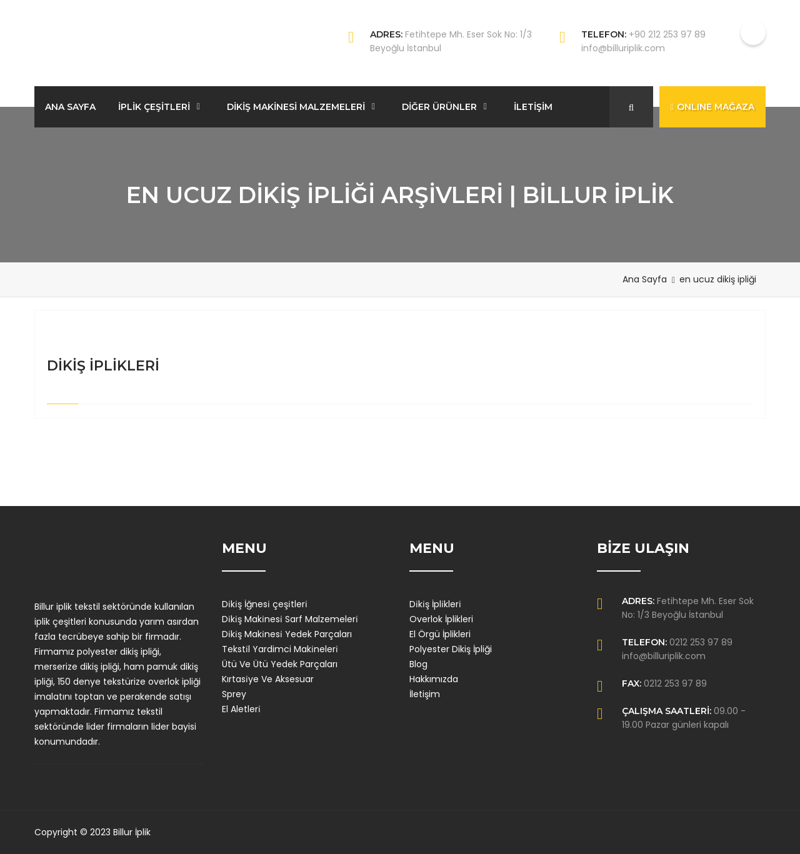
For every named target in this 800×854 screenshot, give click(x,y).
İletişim (424, 694)
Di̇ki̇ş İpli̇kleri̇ (435, 604)
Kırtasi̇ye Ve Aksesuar (268, 679)
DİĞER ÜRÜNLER (439, 106)
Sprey (234, 694)
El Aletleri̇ (241, 709)
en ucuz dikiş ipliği (717, 279)
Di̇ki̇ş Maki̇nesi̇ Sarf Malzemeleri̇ (290, 619)
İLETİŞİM (533, 106)
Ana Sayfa (644, 279)
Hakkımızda (433, 679)
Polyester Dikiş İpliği (450, 649)
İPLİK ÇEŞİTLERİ (154, 106)
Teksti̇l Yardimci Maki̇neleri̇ (280, 649)
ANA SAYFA (70, 106)
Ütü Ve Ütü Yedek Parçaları (280, 664)
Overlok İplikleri (441, 619)
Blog (418, 664)
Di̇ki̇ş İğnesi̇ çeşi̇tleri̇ (265, 604)
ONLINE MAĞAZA (712, 106)
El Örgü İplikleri (440, 634)
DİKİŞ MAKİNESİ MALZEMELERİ (296, 106)
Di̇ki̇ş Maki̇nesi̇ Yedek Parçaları (287, 634)
